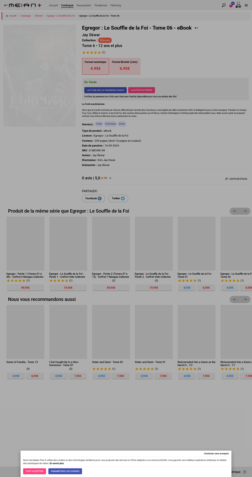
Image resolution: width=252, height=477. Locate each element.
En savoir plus (57, 463)
